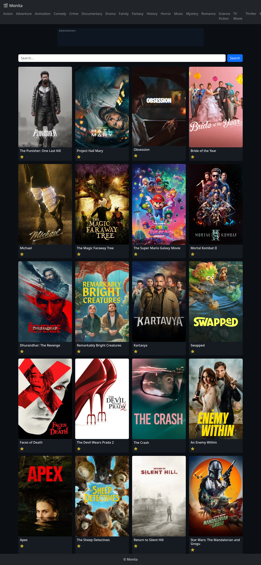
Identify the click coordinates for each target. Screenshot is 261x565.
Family (124, 13)
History (152, 13)
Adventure (24, 13)
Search (235, 58)
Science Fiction (224, 16)
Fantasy (138, 13)
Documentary (92, 13)
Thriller (251, 13)
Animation (42, 13)
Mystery (192, 13)
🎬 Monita (13, 5)
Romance (208, 13)
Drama (110, 13)
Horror (166, 13)
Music (178, 13)
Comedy (60, 13)
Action (8, 13)
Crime (73, 13)
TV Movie (237, 16)
